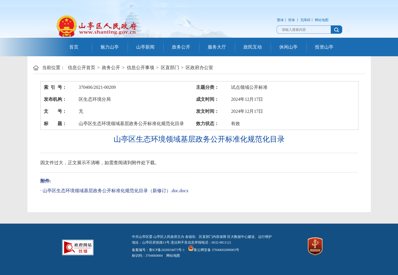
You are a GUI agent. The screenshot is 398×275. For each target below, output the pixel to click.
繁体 (280, 20)
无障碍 (305, 20)
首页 (73, 47)
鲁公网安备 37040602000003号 (213, 250)
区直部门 (170, 67)
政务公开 (181, 47)
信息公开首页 (81, 67)
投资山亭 (324, 47)
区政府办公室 (199, 67)
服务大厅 (217, 47)
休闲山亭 (288, 47)
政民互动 (252, 47)
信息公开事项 (140, 67)
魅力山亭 (109, 47)
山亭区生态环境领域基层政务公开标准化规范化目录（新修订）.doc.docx (116, 190)
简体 (291, 20)
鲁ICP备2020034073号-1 (167, 250)
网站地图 (321, 20)
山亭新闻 (145, 47)
